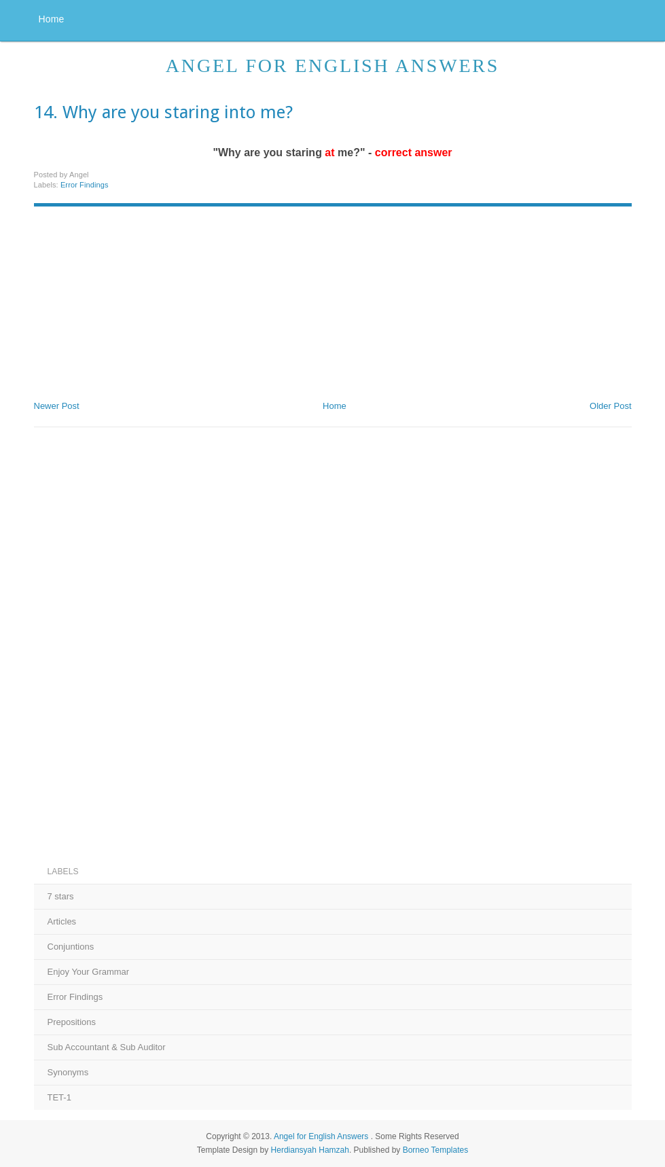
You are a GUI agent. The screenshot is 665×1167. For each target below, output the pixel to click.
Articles (62, 921)
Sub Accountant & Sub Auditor (107, 1047)
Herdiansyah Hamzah (310, 1150)
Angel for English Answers (332, 65)
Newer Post (56, 406)
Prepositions (72, 1022)
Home (52, 19)
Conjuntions (71, 946)
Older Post (610, 406)
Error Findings (84, 185)
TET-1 (59, 1097)
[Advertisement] (136, 298)
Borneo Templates (436, 1150)
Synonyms (68, 1072)
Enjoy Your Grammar (89, 972)
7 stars (61, 896)
